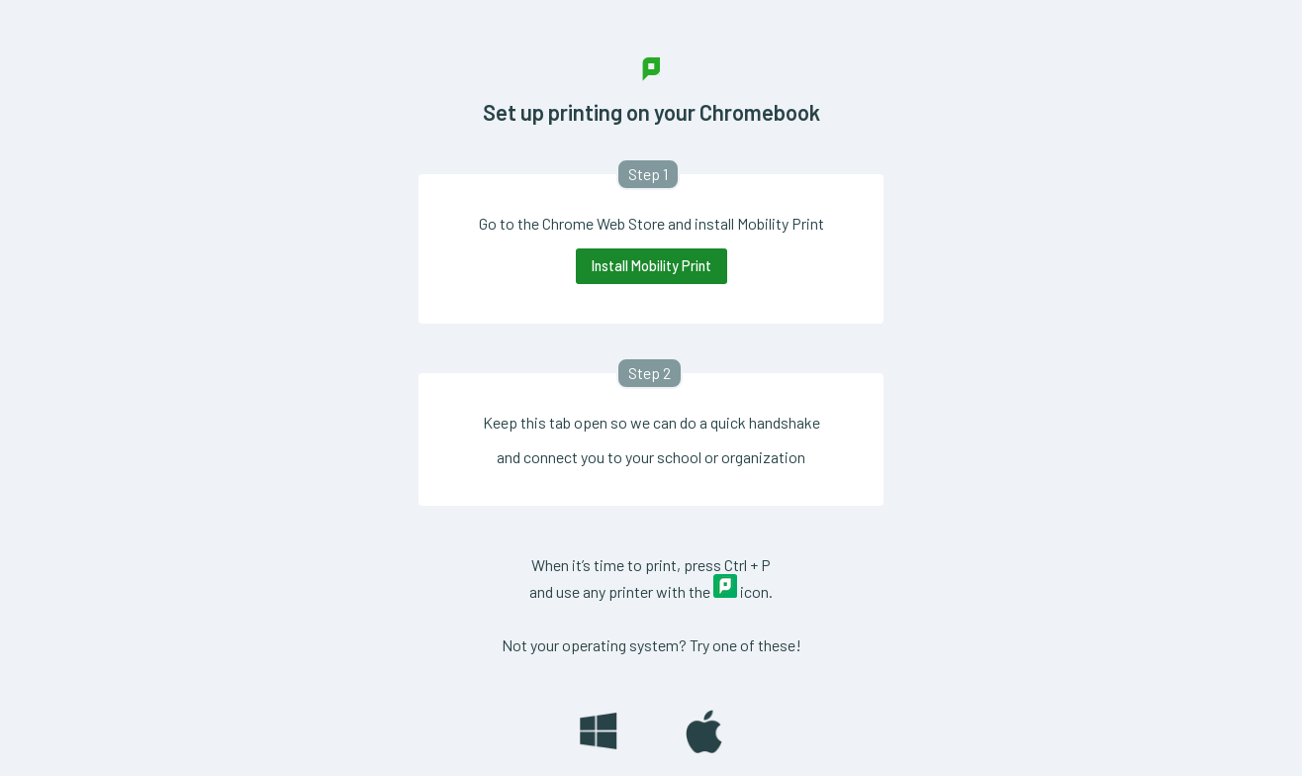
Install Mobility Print (651, 265)
